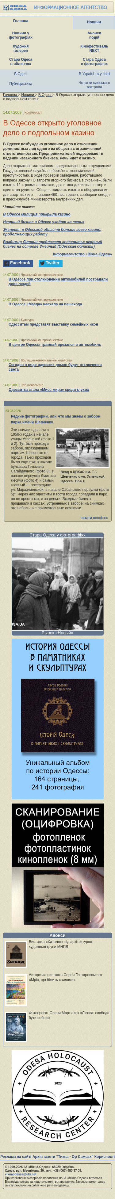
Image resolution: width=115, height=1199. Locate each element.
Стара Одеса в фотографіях (94, 61)
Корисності (104, 1157)
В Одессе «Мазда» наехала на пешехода (45, 304)
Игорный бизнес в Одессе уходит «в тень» (43, 222)
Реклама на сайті (15, 1157)
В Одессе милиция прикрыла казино (36, 214)
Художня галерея (21, 48)
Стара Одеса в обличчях (20, 61)
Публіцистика (20, 84)
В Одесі (20, 74)
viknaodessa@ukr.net (20, 1174)
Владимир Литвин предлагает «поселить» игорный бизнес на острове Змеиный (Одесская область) (52, 244)
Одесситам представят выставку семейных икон (53, 324)
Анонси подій (94, 35)
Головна (20, 21)
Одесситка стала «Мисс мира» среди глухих (49, 390)
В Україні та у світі (94, 74)
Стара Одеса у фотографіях (57, 535)
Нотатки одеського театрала (94, 85)
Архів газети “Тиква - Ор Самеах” (63, 1157)
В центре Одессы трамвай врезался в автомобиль (55, 344)
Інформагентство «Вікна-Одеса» (82, 254)
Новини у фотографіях (21, 35)
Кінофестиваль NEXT (94, 48)
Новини (94, 22)
